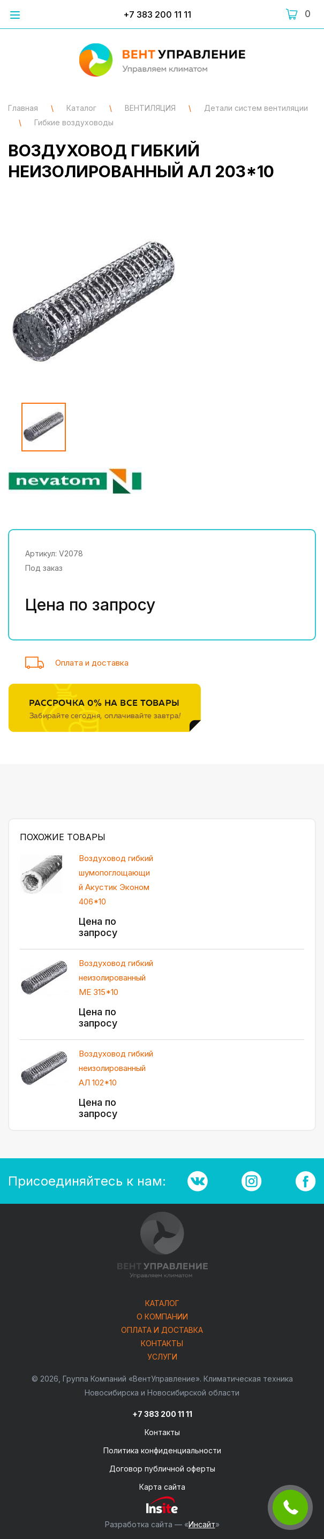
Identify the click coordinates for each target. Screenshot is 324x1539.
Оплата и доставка (92, 663)
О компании (162, 1317)
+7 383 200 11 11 (157, 14)
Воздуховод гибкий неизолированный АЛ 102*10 (116, 1068)
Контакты (162, 1344)
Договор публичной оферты (162, 1468)
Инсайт (202, 1524)
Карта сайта (162, 1486)
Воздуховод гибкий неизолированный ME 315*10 (116, 977)
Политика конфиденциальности (162, 1450)
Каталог (162, 1304)
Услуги (162, 1357)
